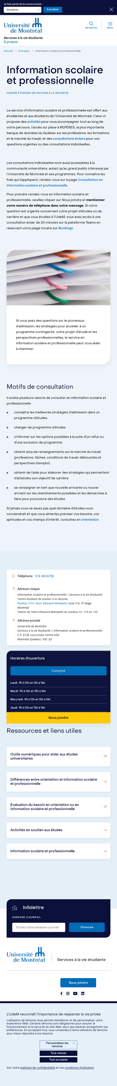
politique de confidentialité (37, 1068)
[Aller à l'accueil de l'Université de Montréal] (23, 25)
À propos (23, 51)
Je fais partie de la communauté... (23, 4)
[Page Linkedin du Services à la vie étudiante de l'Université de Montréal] (82, 994)
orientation (90, 537)
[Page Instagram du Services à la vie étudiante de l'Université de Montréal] (67, 994)
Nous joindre (78, 983)
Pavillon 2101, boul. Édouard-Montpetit (42, 620)
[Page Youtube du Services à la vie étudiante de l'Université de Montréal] (75, 994)
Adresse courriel (26, 917)
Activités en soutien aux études (36, 847)
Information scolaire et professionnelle (58, 51)
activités (34, 122)
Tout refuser (59, 1053)
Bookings (65, 245)
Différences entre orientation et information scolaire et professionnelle (53, 799)
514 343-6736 (44, 593)
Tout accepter (58, 1060)
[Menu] (107, 25)
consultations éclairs (69, 139)
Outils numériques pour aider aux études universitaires (44, 773)
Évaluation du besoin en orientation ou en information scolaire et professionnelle (44, 824)
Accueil (8, 51)
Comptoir (59, 688)
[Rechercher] (91, 25)
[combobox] (22, 10)
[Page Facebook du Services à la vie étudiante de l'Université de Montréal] (61, 994)
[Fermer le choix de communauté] (108, 10)
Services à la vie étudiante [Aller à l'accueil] (23, 38)
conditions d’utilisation (79, 1068)
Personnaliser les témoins (60, 1044)
